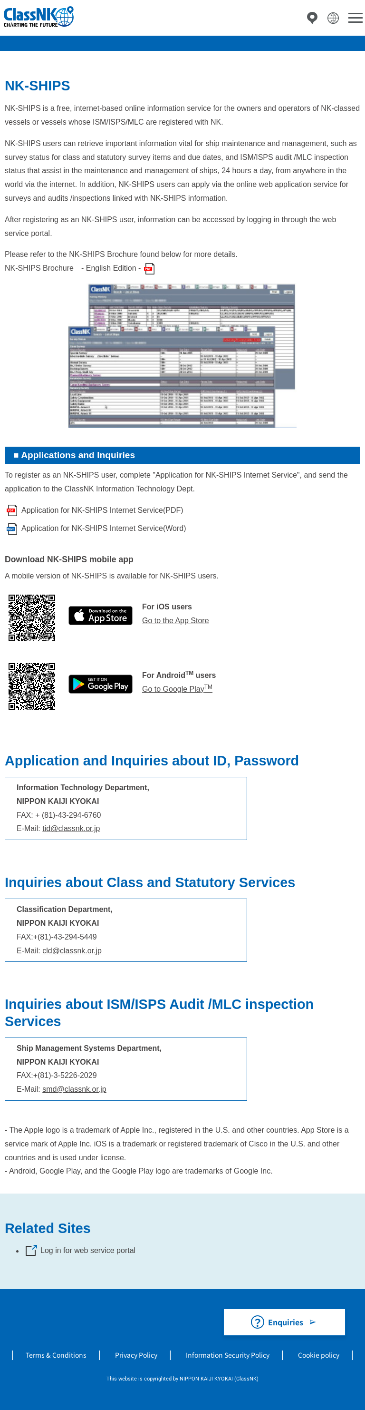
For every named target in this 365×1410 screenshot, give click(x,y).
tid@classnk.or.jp (71, 828)
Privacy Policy (136, 1355)
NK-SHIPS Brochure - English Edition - (73, 268)
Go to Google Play (177, 689)
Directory (312, 18)
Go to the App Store (175, 621)
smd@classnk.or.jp (74, 1089)
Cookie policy (318, 1355)
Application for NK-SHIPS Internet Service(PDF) (102, 510)
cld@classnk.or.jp (72, 951)
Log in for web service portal (87, 1250)
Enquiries (285, 1322)
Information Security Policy (227, 1355)
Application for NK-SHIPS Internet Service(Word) (103, 528)
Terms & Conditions (56, 1355)
